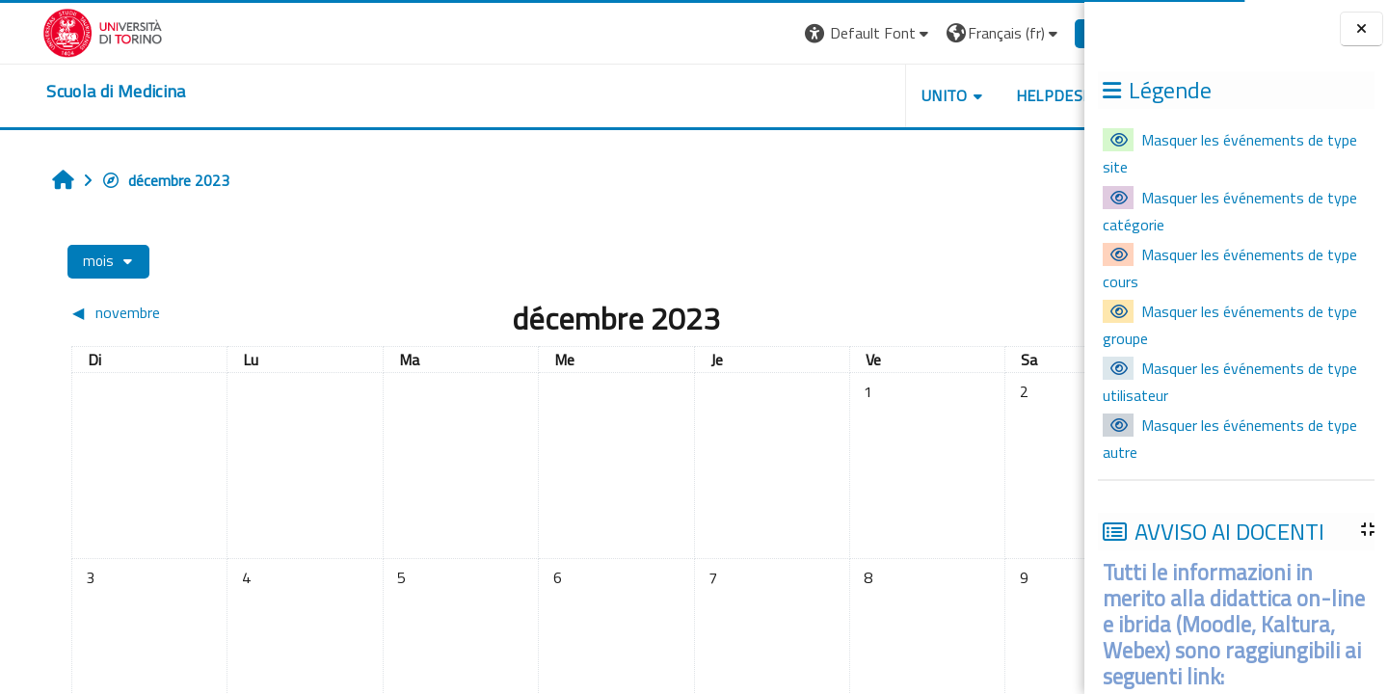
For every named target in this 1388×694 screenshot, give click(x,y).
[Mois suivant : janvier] (937, 312)
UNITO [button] (859, 95)
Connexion (1036, 32)
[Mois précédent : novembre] (166, 312)
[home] (73, 91)
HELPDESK (967, 95)
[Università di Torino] (60, 30)
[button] (782, 33)
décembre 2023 (132, 180)
